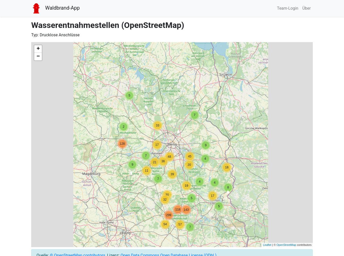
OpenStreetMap (286, 244)
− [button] (38, 56)
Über (306, 8)
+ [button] (38, 49)
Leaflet (267, 244)
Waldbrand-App (55, 8)
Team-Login (287, 8)
